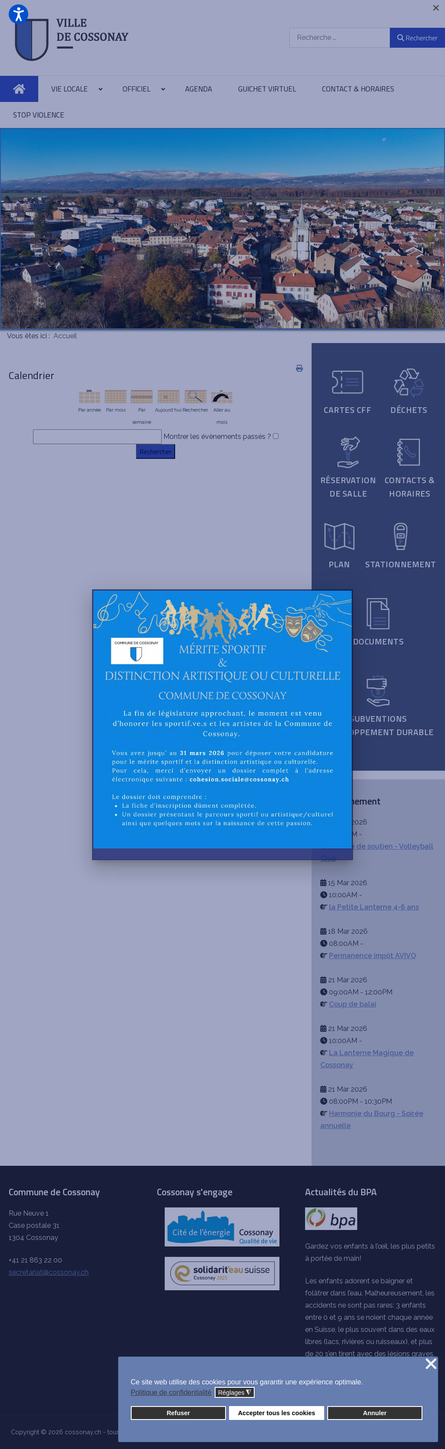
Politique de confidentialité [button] (171, 1392)
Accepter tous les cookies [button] (276, 1413)
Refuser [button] (178, 1413)
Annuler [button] (374, 1413)
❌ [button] (431, 1364)
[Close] (436, 8)
